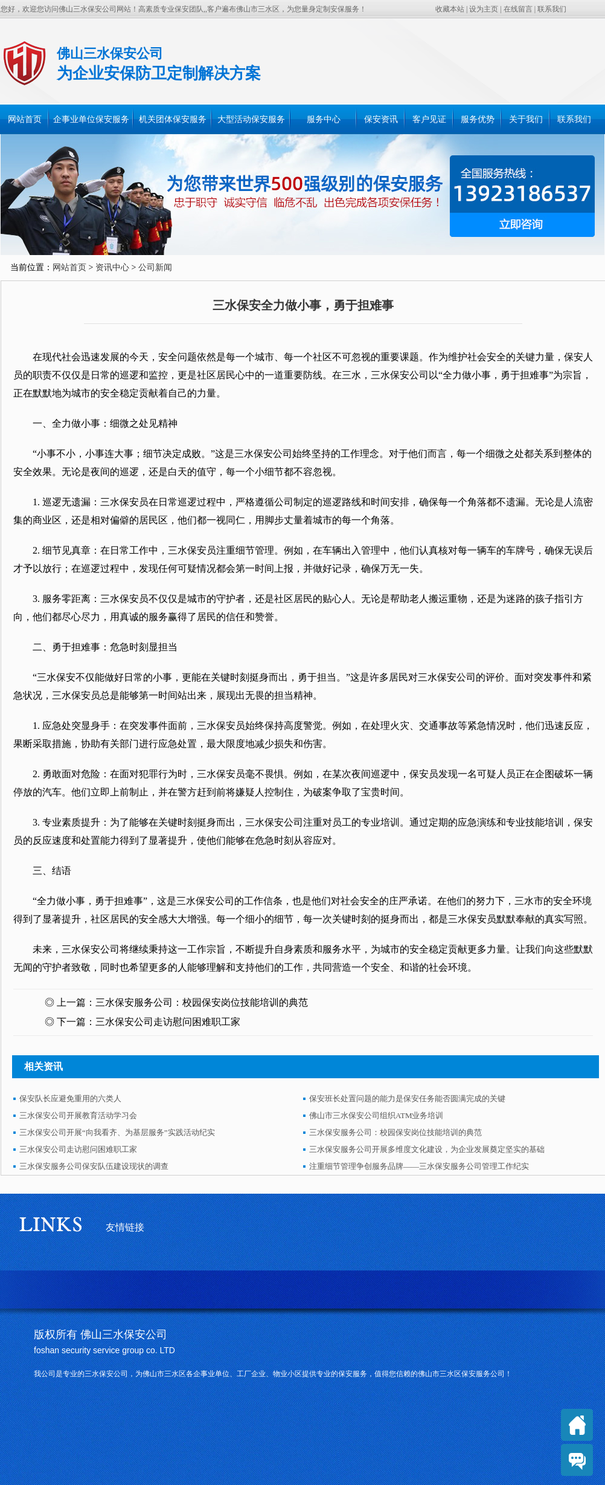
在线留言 (518, 9)
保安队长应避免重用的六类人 (70, 1098)
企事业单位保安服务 (91, 119)
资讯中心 (112, 267)
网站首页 (25, 119)
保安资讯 (381, 119)
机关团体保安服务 (172, 119)
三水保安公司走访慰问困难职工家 (167, 1022)
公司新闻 (155, 267)
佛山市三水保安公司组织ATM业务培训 (376, 1115)
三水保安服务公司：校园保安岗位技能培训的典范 (201, 1002)
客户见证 (429, 119)
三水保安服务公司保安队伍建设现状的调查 (93, 1166)
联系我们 (551, 9)
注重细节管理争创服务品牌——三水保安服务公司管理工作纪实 (419, 1166)
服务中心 (324, 119)
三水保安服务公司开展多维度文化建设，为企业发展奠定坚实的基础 (427, 1149)
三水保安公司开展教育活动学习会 (78, 1115)
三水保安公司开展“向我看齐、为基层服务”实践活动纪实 (117, 1132)
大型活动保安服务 (251, 119)
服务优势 (478, 119)
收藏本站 (449, 9)
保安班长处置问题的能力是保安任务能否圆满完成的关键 (407, 1098)
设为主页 (483, 9)
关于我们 (526, 119)
